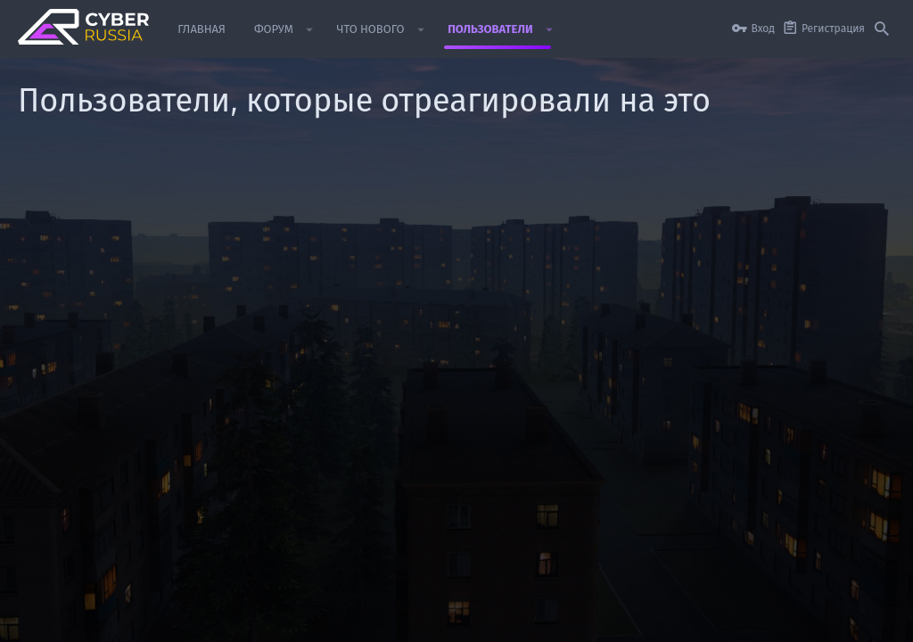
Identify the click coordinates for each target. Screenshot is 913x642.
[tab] (123, 207)
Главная (826, 619)
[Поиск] (881, 29)
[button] (310, 29)
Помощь (774, 619)
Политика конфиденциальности (663, 619)
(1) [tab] (48, 207)
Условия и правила (523, 619)
